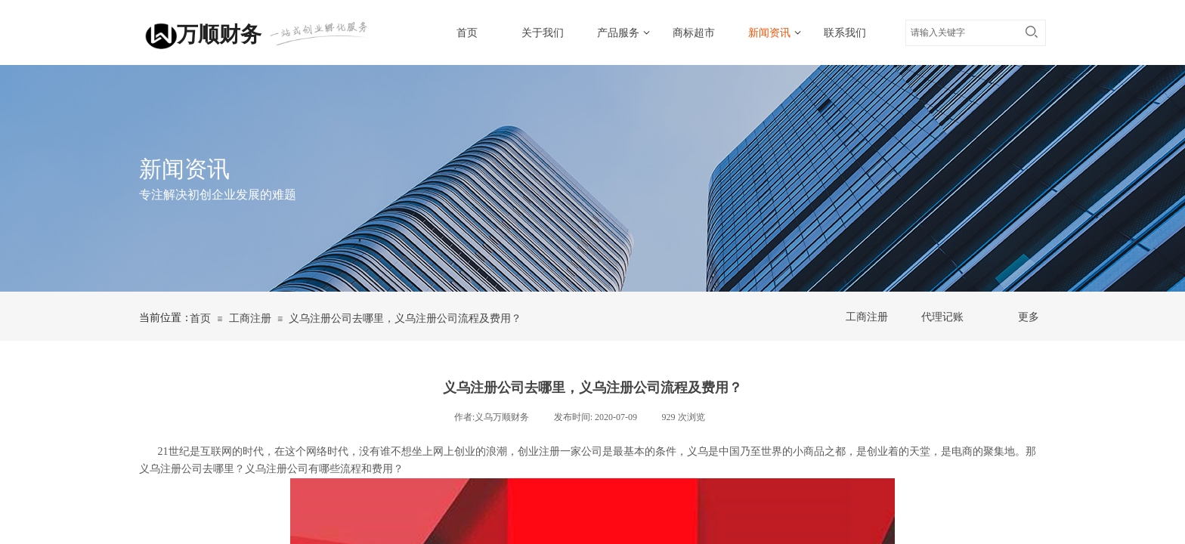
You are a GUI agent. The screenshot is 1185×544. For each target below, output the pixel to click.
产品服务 (618, 33)
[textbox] (961, 32)
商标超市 (694, 33)
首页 (467, 33)
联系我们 (845, 33)
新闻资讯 (769, 33)
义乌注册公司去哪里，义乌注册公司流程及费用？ (405, 318)
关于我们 (542, 33)
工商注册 (250, 318)
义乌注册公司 (276, 468)
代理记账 (942, 317)
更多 (1028, 317)
